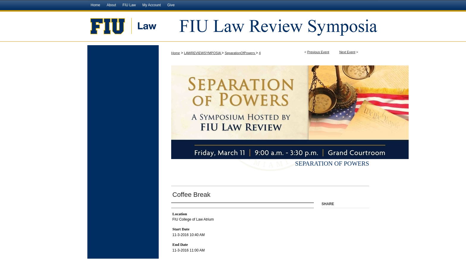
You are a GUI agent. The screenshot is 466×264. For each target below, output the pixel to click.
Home (175, 53)
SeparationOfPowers (240, 53)
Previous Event (318, 52)
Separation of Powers (332, 163)
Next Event (347, 52)
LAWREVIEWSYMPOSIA (203, 53)
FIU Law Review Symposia (269, 26)
